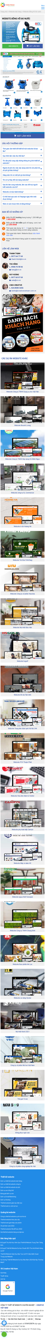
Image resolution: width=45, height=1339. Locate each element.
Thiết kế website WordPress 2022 (11, 1229)
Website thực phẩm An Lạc (22, 964)
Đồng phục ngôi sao (22, 1133)
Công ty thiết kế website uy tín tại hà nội (13, 1216)
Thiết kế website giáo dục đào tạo (11, 1203)
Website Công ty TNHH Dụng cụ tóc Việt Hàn (22, 392)
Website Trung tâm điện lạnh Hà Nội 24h (22, 729)
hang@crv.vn (15, 270)
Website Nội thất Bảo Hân (22, 627)
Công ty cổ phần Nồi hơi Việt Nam (23, 1065)
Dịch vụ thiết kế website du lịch (10, 1187)
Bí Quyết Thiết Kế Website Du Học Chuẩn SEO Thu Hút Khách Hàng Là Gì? (22, 1249)
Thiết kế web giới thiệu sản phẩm (11, 1223)
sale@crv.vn (15, 280)
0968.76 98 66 (16, 267)
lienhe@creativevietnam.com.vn (22, 291)
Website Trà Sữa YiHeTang (22, 560)
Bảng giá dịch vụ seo (7, 1193)
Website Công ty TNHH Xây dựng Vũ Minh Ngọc (22, 459)
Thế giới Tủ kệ (22, 1099)
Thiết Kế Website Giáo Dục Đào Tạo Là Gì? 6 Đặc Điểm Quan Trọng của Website (20, 1255)
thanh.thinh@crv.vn (17, 259)
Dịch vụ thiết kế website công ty (11, 1184)
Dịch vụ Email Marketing (8, 1196)
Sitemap (38, 1319)
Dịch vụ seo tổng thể (7, 1190)
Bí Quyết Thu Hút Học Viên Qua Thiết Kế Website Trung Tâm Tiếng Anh (22, 1244)
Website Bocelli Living (22, 425)
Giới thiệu (3, 1273)
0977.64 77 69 (16, 256)
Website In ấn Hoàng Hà (22, 526)
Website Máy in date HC (22, 863)
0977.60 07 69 (16, 277)
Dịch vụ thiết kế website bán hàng (11, 1181)
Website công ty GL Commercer (22, 493)
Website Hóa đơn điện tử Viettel (22, 796)
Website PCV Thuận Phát (22, 762)
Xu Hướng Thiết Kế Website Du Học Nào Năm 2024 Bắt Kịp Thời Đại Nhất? (22, 1261)
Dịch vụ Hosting (5, 1200)
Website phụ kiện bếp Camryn (22, 830)
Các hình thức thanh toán (16, 1319)
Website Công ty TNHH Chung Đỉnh (22, 931)
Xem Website (13, 46)
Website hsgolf (22, 661)
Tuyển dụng (4, 1276)
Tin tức (3, 1319)
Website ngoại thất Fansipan (22, 897)
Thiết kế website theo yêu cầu (10, 1219)
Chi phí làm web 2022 (7, 1226)
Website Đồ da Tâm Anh (22, 695)
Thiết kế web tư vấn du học (9, 1206)
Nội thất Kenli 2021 (22, 1032)
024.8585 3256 (16, 288)
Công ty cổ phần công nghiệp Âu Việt (22, 1166)
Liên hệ (3, 1279)
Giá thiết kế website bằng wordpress (12, 1232)
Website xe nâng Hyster (22, 998)
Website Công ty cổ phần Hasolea (22, 594)
